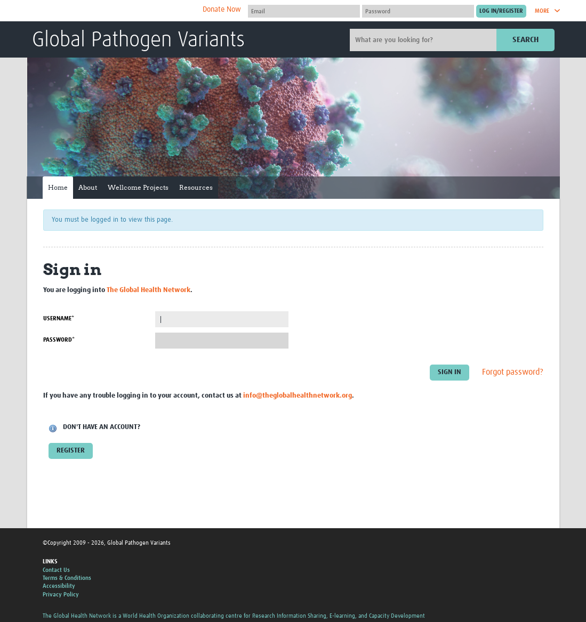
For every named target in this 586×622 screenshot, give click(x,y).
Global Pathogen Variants (138, 40)
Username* (58, 318)
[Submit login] (501, 11)
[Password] (418, 11)
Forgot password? (512, 372)
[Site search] (424, 40)
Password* (59, 340)
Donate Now (222, 9)
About (87, 187)
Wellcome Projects (138, 187)
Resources (196, 187)
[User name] (304, 11)
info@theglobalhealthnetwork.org (297, 395)
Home (58, 187)
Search (525, 40)
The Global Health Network (111, 10)
